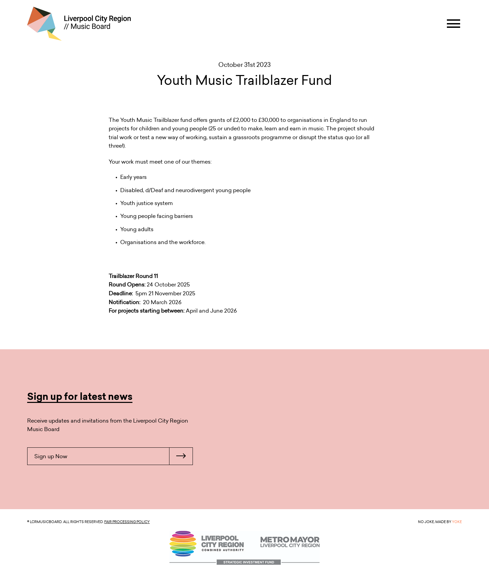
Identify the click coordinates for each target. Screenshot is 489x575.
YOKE (457, 521)
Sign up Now (113, 456)
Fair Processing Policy (127, 521)
